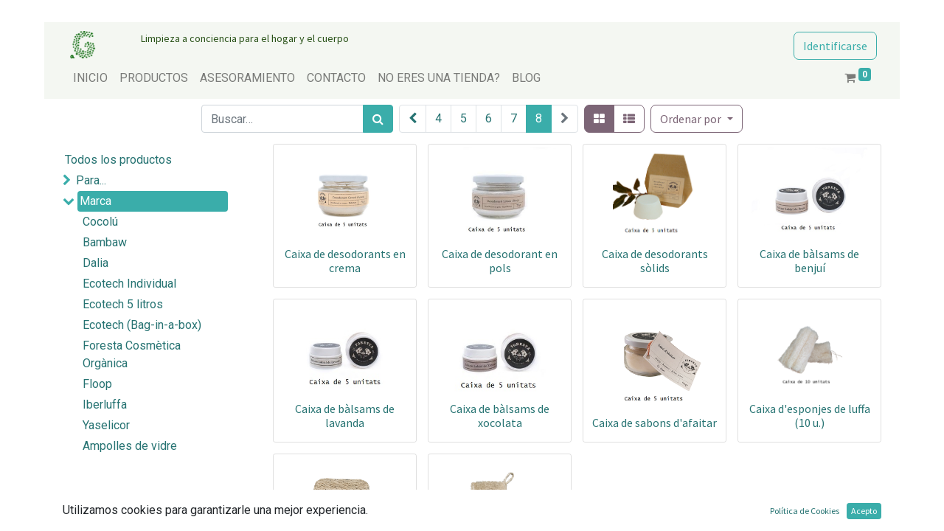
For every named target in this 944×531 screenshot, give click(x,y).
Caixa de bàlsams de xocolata (499, 415)
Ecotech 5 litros (123, 304)
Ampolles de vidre (130, 446)
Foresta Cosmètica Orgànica (132, 354)
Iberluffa (105, 405)
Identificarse (835, 45)
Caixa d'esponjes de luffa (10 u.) (809, 415)
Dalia (95, 263)
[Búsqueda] (378, 119)
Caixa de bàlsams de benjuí (809, 260)
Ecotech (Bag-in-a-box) (142, 325)
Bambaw (105, 242)
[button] (696, 119)
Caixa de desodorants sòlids (655, 260)
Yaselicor (106, 425)
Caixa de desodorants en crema (345, 260)
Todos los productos (118, 160)
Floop (97, 384)
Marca (95, 201)
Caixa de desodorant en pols (500, 260)
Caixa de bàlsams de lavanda (345, 415)
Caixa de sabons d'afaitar (654, 422)
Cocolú (100, 222)
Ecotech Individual (129, 284)
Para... (91, 180)
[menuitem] (90, 78)
